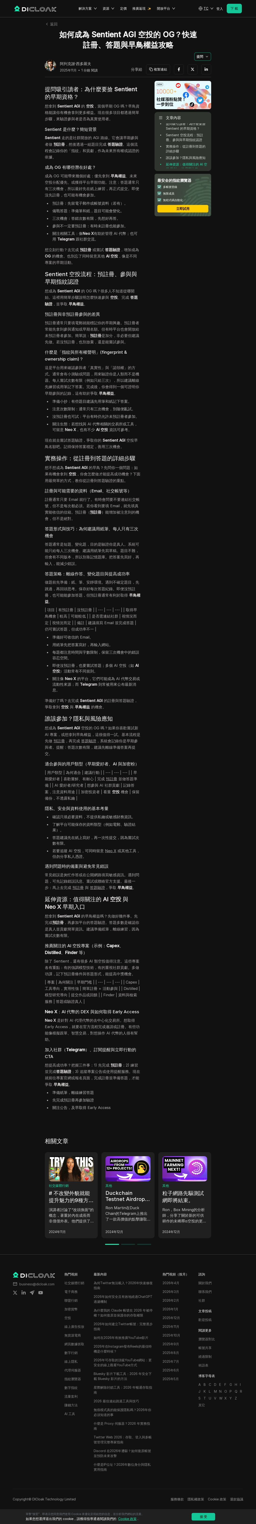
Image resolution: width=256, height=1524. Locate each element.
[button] (206, 8)
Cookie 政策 (217, 1499)
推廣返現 (139, 8)
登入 (219, 9)
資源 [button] (108, 8)
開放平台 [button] (166, 8)
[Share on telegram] (32, 1292)
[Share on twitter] (15, 1292)
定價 (123, 8)
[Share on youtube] (40, 1292)
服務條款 (177, 1499)
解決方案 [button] (88, 8)
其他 (108, 1185)
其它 (201, 1405)
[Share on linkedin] (23, 1292)
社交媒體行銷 (59, 1185)
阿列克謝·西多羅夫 (75, 64)
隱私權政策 (196, 1499)
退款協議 (236, 1499)
